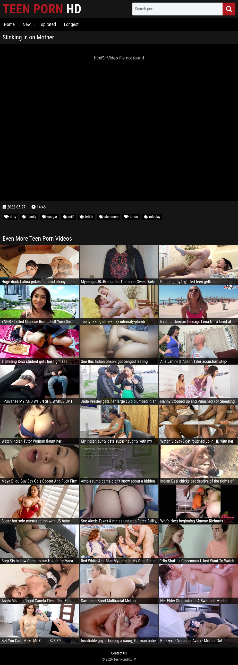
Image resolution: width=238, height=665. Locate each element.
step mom (109, 217)
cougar (49, 217)
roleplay (152, 217)
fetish (86, 217)
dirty (10, 217)
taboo (131, 217)
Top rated (47, 24)
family (29, 217)
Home (9, 24)
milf (68, 217)
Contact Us (119, 653)
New (27, 24)
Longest (71, 24)
